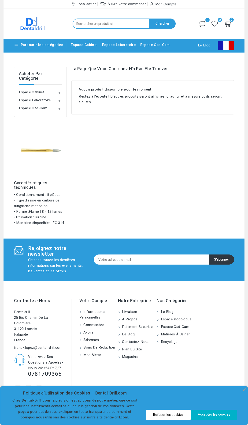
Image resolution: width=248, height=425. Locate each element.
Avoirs (88, 332)
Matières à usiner (175, 334)
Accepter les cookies (214, 414)
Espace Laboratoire (119, 44)
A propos (129, 319)
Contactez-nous (32, 301)
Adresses (90, 339)
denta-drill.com (116, 417)
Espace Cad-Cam (155, 44)
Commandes (93, 324)
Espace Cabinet (84, 44)
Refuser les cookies (168, 414)
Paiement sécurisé (137, 326)
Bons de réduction (98, 347)
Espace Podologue (176, 319)
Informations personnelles (92, 314)
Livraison (129, 311)
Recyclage (169, 341)
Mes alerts (91, 354)
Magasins (129, 356)
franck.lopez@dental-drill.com (38, 347)
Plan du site (131, 349)
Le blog (128, 334)
